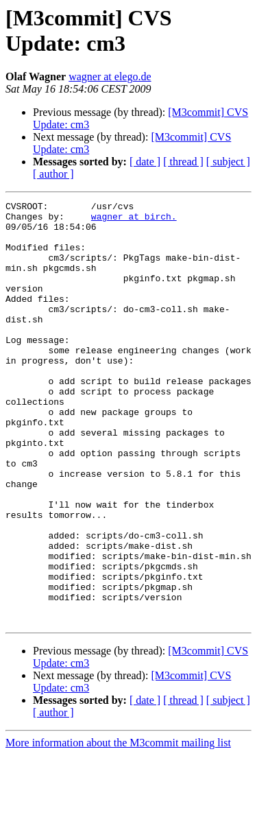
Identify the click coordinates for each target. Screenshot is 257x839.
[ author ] (53, 174)
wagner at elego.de (110, 76)
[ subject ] (228, 161)
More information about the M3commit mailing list (118, 827)
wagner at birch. (134, 220)
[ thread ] (183, 161)
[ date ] (145, 161)
